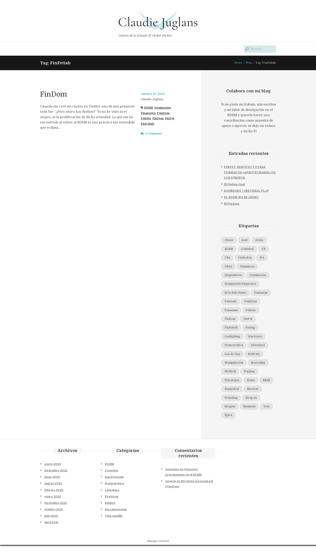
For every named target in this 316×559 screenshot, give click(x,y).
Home (237, 63)
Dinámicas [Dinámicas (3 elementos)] (249, 267)
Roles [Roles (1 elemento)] (229, 393)
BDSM (149, 108)
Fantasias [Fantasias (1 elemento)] (232, 303)
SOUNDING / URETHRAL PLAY (246, 191)
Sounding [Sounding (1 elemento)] (232, 411)
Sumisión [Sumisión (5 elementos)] (252, 420)
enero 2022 (52, 510)
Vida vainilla (114, 530)
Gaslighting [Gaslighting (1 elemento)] (252, 339)
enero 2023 (52, 478)
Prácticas (111, 510)
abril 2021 (51, 536)
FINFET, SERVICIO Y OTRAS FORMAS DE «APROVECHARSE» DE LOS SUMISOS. (250, 173)
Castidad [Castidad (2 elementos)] (249, 249)
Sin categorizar (116, 523)
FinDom (55, 94)
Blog (248, 63)
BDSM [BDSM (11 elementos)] (229, 249)
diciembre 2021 (55, 517)
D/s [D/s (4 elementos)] (264, 258)
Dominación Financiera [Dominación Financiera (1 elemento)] (243, 285)
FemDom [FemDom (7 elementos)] (232, 312)
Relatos (110, 517)
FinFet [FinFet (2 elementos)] (230, 330)
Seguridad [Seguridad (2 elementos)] (233, 402)
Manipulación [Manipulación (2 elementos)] (256, 366)
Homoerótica (114, 497)
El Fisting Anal (234, 184)
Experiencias (114, 491)
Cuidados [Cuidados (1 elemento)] (246, 258)
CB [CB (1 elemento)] (266, 249)
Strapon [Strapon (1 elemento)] (231, 420)
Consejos (111, 484)
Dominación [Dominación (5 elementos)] (261, 276)
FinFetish (159, 124)
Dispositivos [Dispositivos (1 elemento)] (234, 276)
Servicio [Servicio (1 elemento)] (255, 402)
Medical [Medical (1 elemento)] (255, 375)
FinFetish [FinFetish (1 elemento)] (250, 330)
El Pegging (231, 203)
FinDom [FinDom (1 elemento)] (250, 321)
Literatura (112, 504)
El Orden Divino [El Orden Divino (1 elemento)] (237, 294)
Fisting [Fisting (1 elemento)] (230, 339)
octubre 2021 (53, 523)
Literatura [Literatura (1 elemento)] (232, 357)
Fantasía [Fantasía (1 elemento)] (254, 303)
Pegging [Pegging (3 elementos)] (231, 384)
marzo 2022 (53, 497)
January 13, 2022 (153, 94)
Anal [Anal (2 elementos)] (245, 240)
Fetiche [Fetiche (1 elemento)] (230, 321)
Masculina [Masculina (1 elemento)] (232, 375)
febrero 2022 (53, 504)
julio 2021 (51, 530)
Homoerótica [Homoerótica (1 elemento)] (257, 348)
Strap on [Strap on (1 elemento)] (254, 411)
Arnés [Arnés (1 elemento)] (261, 240)
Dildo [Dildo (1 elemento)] (229, 267)
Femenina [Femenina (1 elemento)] (255, 312)
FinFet (146, 124)
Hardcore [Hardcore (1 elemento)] (232, 348)
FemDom (166, 113)
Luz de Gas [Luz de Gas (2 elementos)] (257, 357)
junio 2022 (52, 491)
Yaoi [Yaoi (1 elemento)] (228, 429)
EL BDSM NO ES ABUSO (241, 197)
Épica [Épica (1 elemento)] (243, 429)
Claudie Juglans (153, 99)
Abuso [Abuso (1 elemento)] (229, 240)
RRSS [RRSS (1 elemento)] (245, 393)
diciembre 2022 (56, 484)
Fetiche (146, 118)
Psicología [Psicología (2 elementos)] (253, 384)
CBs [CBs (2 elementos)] (228, 258)
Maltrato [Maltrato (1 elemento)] (231, 366)
